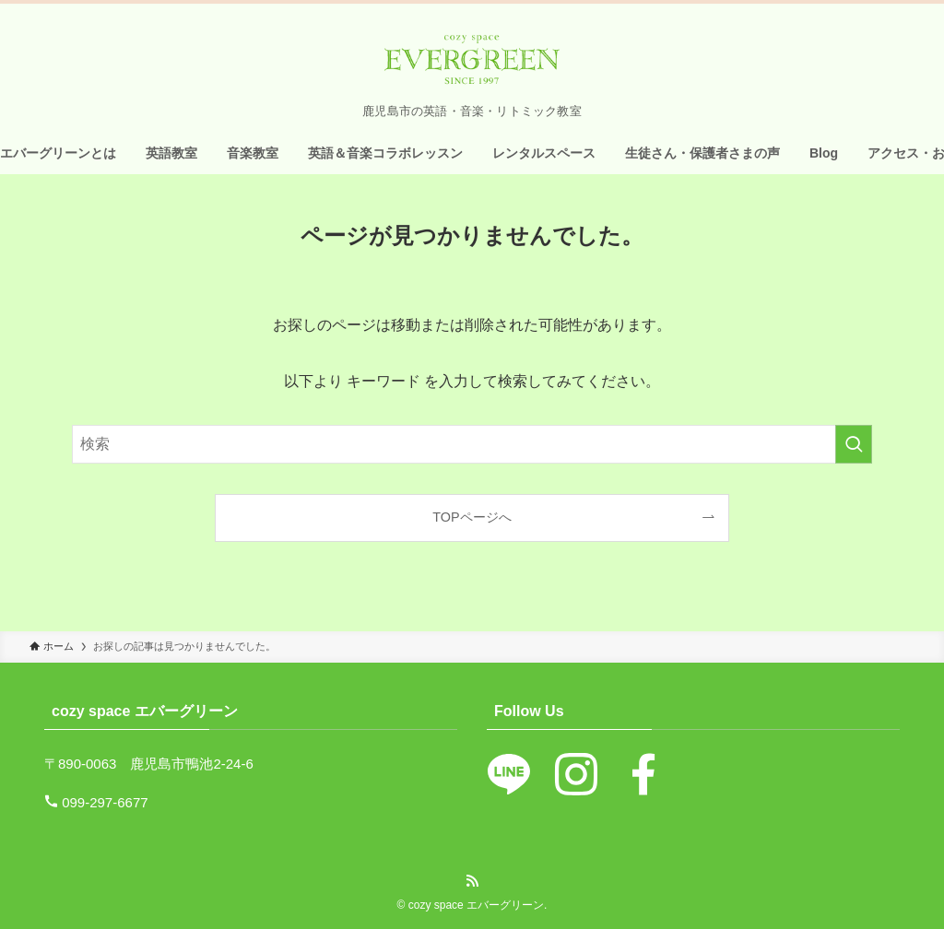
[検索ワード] (472, 444)
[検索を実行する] (853, 444)
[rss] (472, 881)
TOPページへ (471, 517)
